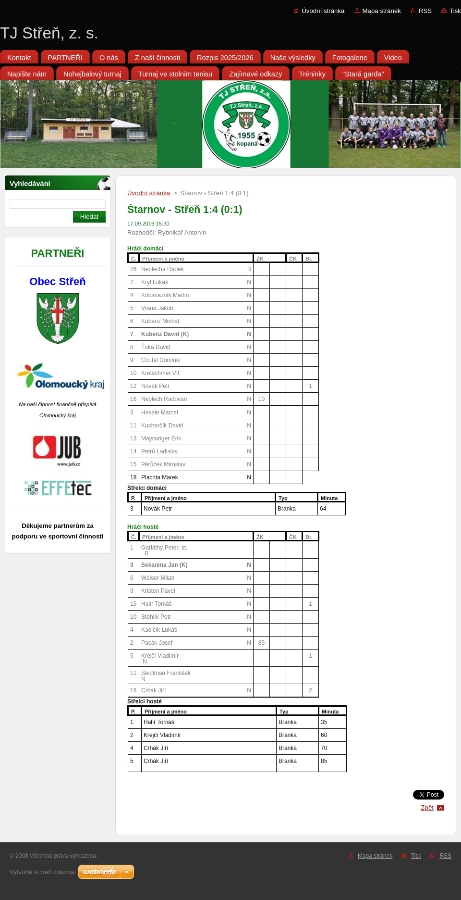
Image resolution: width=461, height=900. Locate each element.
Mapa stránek (382, 10)
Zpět (427, 807)
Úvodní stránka (323, 10)
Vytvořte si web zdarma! (43, 871)
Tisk (455, 10)
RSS (425, 10)
